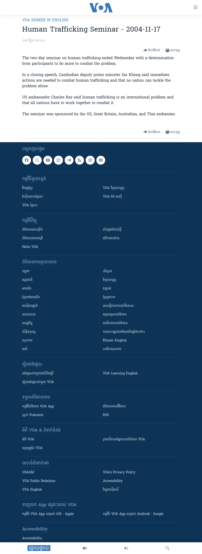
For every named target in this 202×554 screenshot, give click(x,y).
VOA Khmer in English (45, 20)
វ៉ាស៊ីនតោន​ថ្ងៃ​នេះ (32, 196)
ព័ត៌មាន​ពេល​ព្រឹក (32, 229)
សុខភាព (27, 340)
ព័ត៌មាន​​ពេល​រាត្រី (32, 238)
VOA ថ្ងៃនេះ (30, 205)
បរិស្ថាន (107, 271)
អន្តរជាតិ (27, 280)
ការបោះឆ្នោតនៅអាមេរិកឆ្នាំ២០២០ (124, 332)
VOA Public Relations (39, 481)
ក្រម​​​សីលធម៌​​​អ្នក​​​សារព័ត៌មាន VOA (124, 439)
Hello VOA (30, 247)
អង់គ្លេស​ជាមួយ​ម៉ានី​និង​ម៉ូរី (37, 373)
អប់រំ (24, 349)
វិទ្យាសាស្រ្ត (109, 280)
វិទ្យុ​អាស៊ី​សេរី (110, 489)
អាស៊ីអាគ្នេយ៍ (30, 306)
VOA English (32, 489)
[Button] (151, 50)
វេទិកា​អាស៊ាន (111, 238)
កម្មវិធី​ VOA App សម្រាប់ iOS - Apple (48, 514)
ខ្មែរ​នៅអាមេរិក (31, 297)
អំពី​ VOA (28, 439)
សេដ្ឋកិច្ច (27, 323)
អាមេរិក (26, 288)
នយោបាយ (29, 314)
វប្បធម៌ (107, 288)
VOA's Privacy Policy (119, 472)
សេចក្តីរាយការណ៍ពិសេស (118, 306)
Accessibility (113, 481)
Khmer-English (115, 340)
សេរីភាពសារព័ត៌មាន (115, 323)
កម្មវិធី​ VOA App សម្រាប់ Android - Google (133, 514)
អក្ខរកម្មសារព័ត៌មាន (115, 314)
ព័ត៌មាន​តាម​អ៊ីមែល (114, 406)
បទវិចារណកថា (112, 349)
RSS (106, 415)
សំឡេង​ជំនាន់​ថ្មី (112, 229)
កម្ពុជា (25, 271)
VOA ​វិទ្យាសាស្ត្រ (113, 188)
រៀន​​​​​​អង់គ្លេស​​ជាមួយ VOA (38, 382)
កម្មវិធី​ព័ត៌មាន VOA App (38, 406)
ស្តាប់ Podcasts (32, 415)
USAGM (28, 472)
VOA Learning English (120, 373)
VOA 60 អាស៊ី (112, 196)
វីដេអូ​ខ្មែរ (27, 188)
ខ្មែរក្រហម (109, 297)
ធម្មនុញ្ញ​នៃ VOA (32, 448)
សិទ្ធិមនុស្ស (29, 332)
